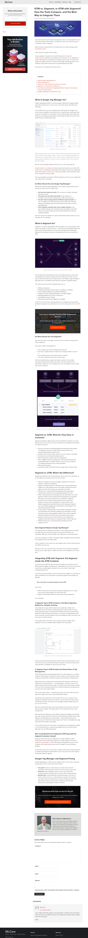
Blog (70, 2)
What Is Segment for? (43, 82)
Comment (38, 846)
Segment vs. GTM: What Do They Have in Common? (52, 84)
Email (37, 874)
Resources (64, 2)
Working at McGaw (21, 934)
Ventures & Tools (59, 935)
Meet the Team (13, 934)
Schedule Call (78, 2)
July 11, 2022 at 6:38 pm (45, 910)
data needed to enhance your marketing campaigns (52, 172)
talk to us (50, 777)
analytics (40, 364)
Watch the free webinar (57, 327)
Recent (4, 31)
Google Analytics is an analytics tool (44, 168)
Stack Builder (58, 2)
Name (37, 866)
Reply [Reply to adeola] (36, 919)
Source (70, 270)
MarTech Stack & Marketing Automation (39, 935)
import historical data (51, 517)
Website (37, 880)
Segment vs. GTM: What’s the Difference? (49, 86)
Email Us (7, 934)
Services (51, 2)
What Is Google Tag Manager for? (47, 80)
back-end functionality (50, 725)
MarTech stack (41, 49)
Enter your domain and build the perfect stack (58, 802)
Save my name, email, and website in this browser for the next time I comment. (57, 890)
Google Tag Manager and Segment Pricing (49, 92)
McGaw (11, 2)
